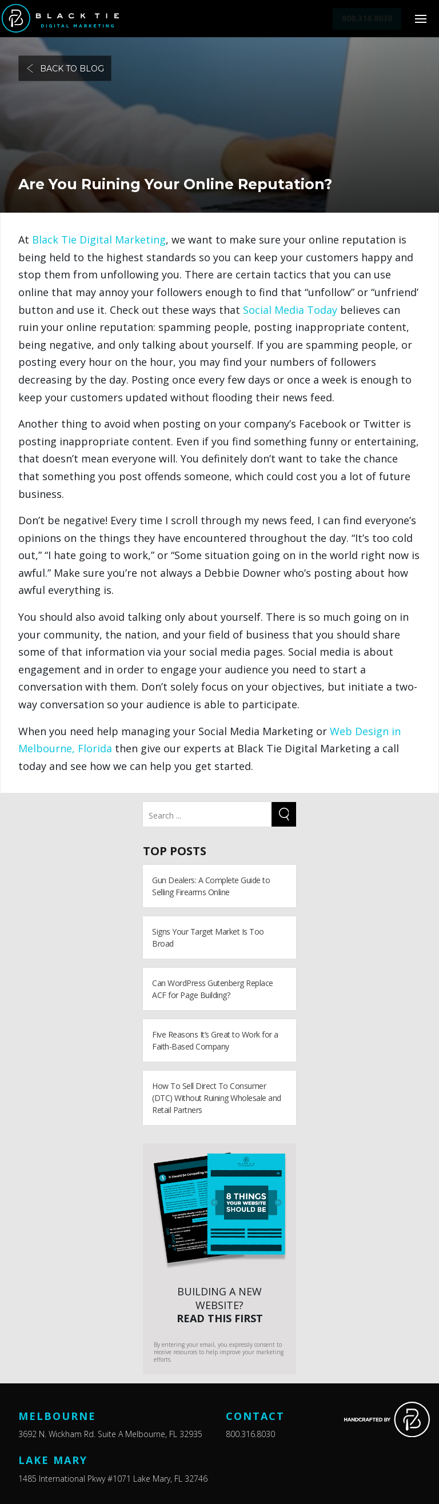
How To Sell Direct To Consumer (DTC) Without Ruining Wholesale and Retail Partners (216, 1097)
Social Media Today (290, 310)
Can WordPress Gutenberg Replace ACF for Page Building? (212, 989)
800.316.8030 (250, 1434)
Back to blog (65, 68)
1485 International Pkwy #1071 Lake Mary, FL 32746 (112, 1478)
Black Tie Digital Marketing (99, 239)
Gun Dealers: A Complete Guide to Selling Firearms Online (211, 886)
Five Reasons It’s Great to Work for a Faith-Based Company (215, 1040)
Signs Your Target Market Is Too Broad (208, 937)
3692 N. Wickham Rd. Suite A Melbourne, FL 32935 (110, 1434)
